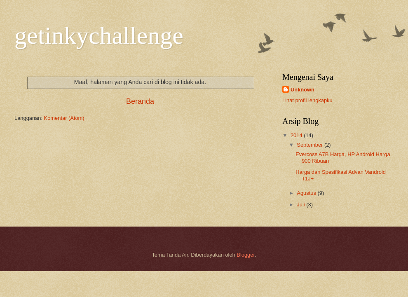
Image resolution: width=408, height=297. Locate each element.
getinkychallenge (98, 35)
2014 (297, 135)
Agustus (307, 193)
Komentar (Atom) (64, 118)
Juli (301, 204)
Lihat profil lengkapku (307, 100)
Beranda (140, 101)
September (310, 145)
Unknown (302, 90)
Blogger (246, 255)
